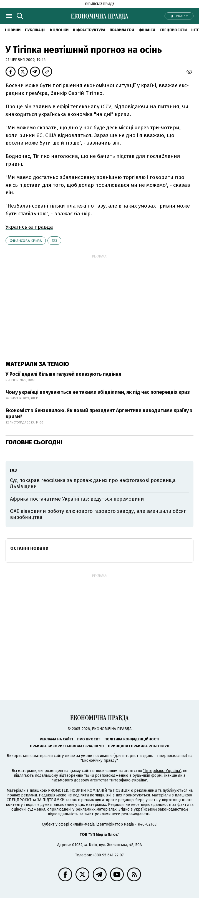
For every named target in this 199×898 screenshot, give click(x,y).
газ (54, 241)
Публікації (35, 30)
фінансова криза (26, 241)
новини (13, 30)
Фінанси (146, 30)
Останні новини (29, 548)
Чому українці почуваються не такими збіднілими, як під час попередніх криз (98, 392)
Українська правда (29, 227)
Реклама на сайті (56, 739)
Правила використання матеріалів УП (67, 746)
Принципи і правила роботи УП (138, 746)
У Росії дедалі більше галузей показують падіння (63, 374)
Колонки (59, 30)
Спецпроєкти (173, 30)
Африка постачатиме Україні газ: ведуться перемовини (77, 499)
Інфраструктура (89, 30)
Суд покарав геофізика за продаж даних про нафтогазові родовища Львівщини (93, 483)
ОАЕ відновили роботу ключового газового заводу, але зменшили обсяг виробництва (98, 514)
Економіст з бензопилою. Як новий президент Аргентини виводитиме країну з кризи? (99, 413)
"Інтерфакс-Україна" (162, 770)
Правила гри (122, 30)
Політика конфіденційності (131, 739)
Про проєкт (88, 739)
